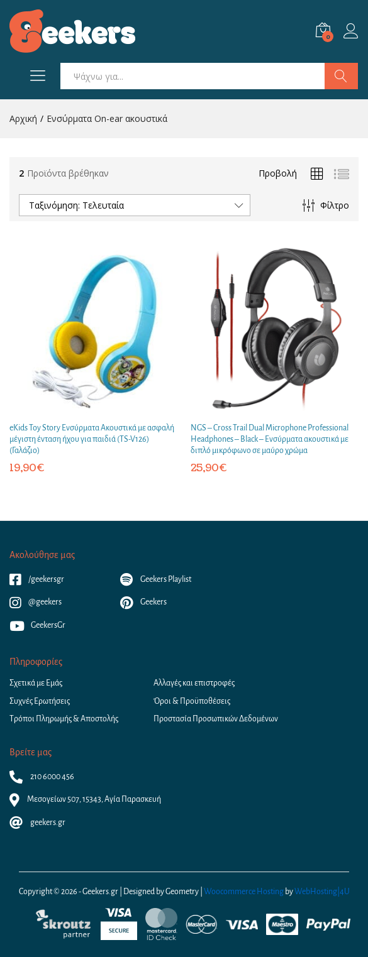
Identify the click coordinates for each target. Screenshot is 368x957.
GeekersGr (37, 625)
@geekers (35, 602)
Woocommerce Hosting (244, 891)
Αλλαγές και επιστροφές (194, 683)
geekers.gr (37, 822)
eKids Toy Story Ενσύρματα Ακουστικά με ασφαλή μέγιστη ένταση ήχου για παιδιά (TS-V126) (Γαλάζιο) (91, 439)
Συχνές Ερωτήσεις (39, 701)
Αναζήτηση (341, 76)
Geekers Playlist (155, 579)
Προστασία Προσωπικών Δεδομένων (215, 718)
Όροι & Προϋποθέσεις (191, 701)
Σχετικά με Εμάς (35, 683)
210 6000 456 (41, 776)
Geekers (143, 602)
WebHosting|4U (322, 891)
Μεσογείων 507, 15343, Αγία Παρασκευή (85, 799)
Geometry (182, 891)
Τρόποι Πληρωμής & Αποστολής (63, 718)
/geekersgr (36, 579)
